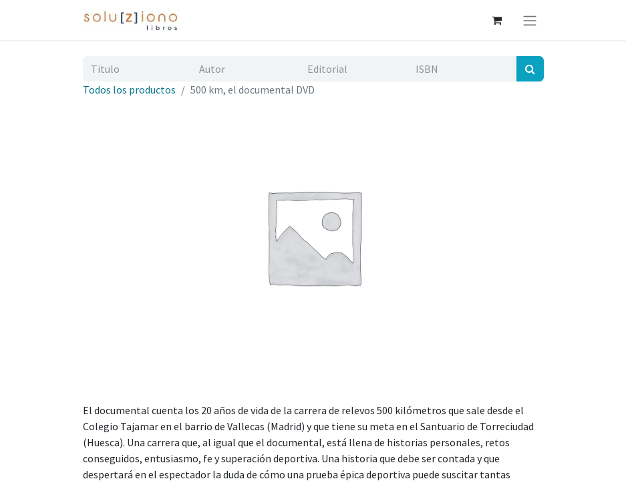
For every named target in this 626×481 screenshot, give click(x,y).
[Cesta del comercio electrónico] (497, 20)
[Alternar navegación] (530, 20)
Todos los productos (129, 89)
